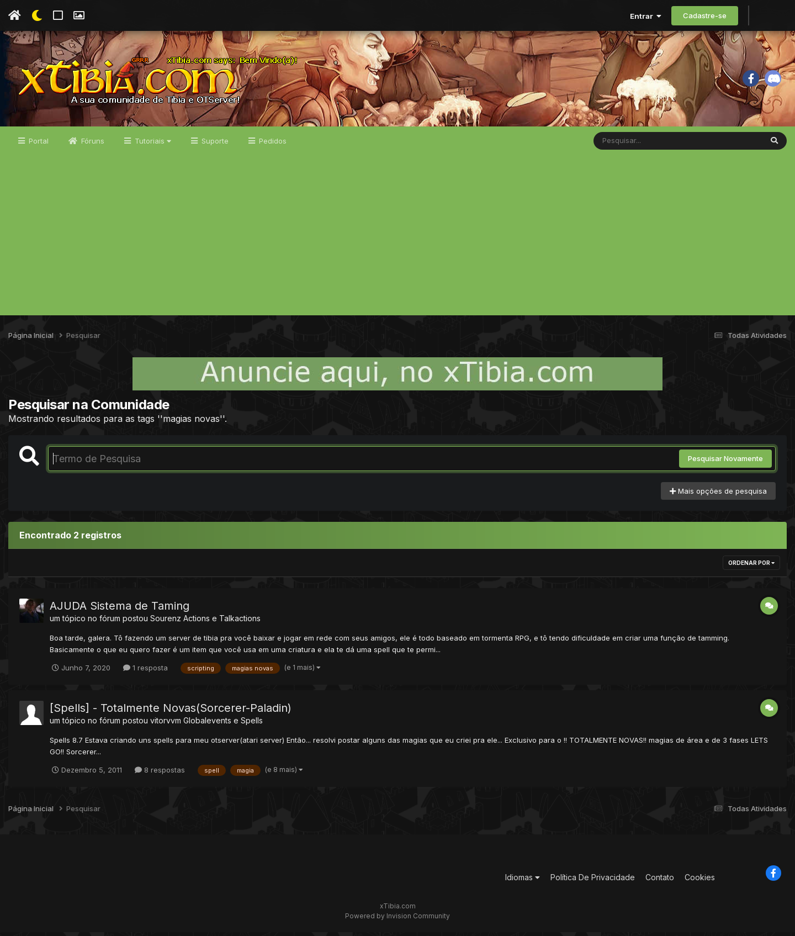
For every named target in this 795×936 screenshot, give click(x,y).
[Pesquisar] (636, 145)
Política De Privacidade (592, 881)
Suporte (214, 144)
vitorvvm (165, 724)
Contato (659, 881)
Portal (37, 144)
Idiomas (522, 881)
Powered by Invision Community (397, 920)
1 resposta (145, 671)
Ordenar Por (751, 567)
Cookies (700, 881)
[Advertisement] (397, 242)
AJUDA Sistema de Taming (119, 610)
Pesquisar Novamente (725, 462)
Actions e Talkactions (222, 622)
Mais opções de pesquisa (718, 494)
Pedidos (272, 144)
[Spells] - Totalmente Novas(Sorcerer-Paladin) (171, 711)
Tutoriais (151, 144)
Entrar (645, 16)
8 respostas (160, 773)
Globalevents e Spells (223, 724)
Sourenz (165, 622)
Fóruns (91, 144)
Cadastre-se (705, 15)
